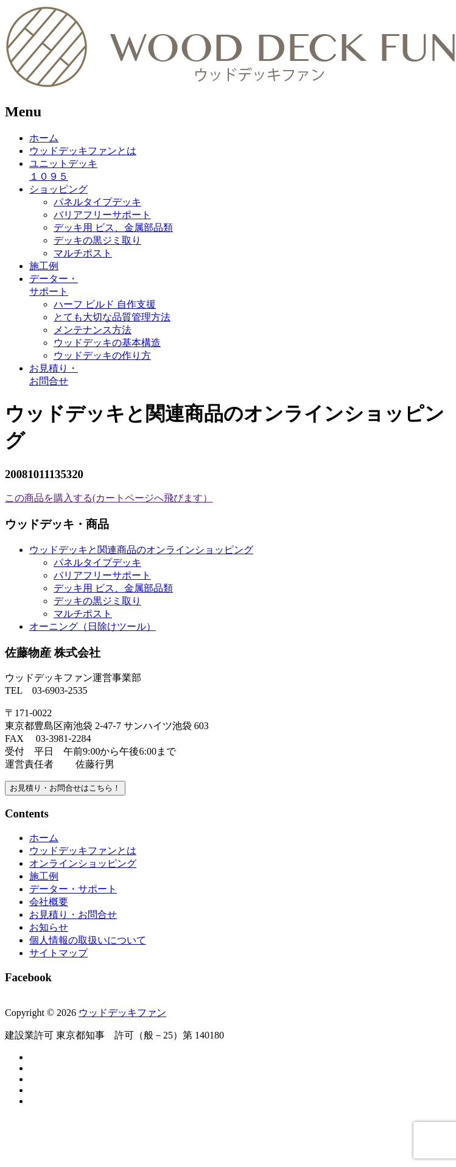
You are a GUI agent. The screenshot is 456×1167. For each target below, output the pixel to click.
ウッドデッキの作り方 (102, 355)
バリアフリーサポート (102, 215)
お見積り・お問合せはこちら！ (65, 787)
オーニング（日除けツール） (92, 626)
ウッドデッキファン (122, 1012)
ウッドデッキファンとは (82, 151)
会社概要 (48, 902)
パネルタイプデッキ (97, 202)
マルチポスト (83, 253)
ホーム (43, 138)
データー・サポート (73, 889)
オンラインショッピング (82, 863)
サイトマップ (58, 953)
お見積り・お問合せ (73, 914)
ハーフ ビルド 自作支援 (105, 304)
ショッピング (58, 189)
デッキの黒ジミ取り (97, 240)
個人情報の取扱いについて (87, 940)
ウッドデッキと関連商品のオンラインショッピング (141, 550)
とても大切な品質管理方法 (112, 317)
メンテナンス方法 (93, 330)
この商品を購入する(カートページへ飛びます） (108, 498)
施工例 (43, 266)
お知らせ (48, 927)
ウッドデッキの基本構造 (107, 342)
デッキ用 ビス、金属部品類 (113, 227)
